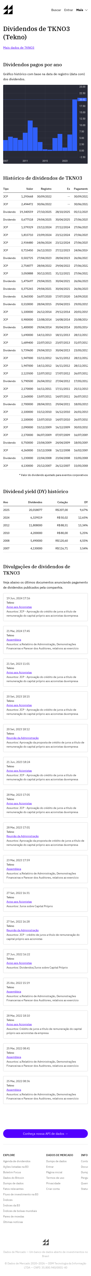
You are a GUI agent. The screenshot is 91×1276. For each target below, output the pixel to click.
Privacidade (53, 1183)
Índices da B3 (11, 1205)
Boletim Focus (12, 1172)
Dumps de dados (13, 1183)
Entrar (68, 10)
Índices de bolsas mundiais (20, 1211)
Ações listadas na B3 (15, 1166)
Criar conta (53, 1189)
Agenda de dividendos (16, 1161)
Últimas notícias (13, 1222)
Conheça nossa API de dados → (45, 1134)
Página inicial (54, 1172)
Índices (8, 1200)
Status (85, 1189)
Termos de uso (55, 1178)
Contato (86, 1161)
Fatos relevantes (13, 1189)
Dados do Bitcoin (13, 1178)
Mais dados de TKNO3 (18, 48)
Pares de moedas (13, 1216)
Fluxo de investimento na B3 (20, 1194)
